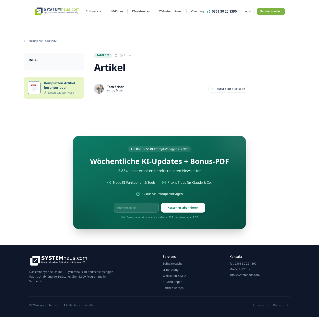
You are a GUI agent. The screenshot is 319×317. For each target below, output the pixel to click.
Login (247, 11)
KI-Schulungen (172, 282)
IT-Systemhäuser (170, 11)
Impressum (260, 305)
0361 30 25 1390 (222, 11)
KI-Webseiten (141, 11)
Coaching (197, 11)
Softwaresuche (172, 263)
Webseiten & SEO (174, 276)
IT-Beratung (171, 269)
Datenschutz (281, 305)
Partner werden (271, 11)
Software (94, 11)
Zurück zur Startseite (228, 89)
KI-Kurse (117, 11)
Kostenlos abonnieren (183, 208)
